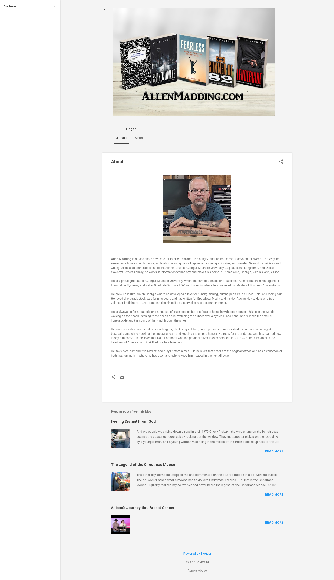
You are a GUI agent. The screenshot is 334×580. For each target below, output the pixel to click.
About (121, 138)
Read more (274, 451)
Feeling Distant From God (133, 421)
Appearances (147, 138)
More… (189, 138)
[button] (281, 162)
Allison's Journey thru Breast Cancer (142, 507)
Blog (171, 138)
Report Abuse (197, 571)
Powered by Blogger (197, 554)
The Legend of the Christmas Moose (143, 464)
